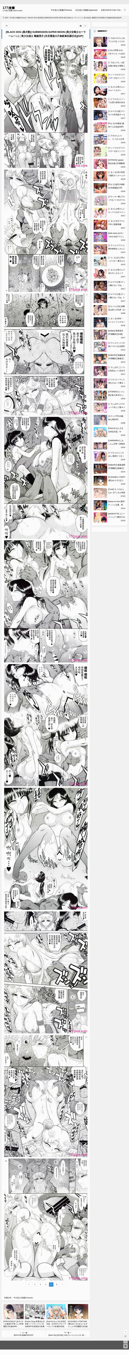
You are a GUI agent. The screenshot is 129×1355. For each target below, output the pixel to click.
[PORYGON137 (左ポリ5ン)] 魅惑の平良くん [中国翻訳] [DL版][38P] (13, 1323)
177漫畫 (9, 8)
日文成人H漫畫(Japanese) (86, 10)
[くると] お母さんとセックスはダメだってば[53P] (116, 212)
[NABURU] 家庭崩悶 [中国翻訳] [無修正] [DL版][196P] (116, 468)
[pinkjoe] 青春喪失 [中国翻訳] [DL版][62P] (115, 334)
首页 (5, 17)
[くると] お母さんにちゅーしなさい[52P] (116, 90)
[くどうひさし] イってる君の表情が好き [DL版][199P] (116, 102)
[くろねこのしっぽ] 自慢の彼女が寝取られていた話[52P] (116, 65)
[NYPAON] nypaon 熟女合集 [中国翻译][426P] (116, 163)
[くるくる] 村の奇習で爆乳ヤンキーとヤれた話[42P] (116, 175)
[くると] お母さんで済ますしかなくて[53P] (116, 273)
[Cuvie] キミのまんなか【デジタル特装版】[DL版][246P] (116, 492)
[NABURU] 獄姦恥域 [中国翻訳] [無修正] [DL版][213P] (116, 358)
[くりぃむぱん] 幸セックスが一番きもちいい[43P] (116, 260)
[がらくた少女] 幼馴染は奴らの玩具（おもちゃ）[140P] (116, 309)
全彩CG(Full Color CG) (110, 10)
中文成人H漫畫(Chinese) (61, 10)
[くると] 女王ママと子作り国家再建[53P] (116, 224)
